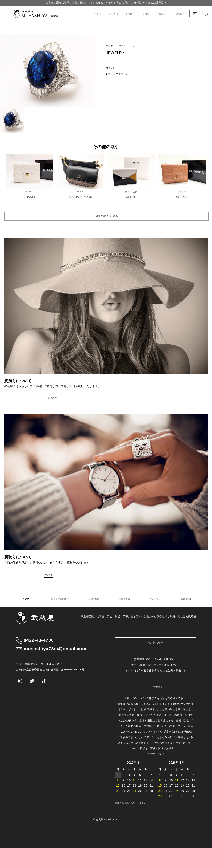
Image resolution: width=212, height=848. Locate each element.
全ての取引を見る (106, 216)
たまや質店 (155, 599)
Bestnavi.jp (185, 599)
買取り (146, 13)
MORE (52, 398)
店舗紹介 (181, 13)
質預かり (130, 13)
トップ (97, 13)
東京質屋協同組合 (60, 599)
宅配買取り (163, 13)
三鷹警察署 (124, 599)
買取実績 (113, 13)
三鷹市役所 (93, 599)
